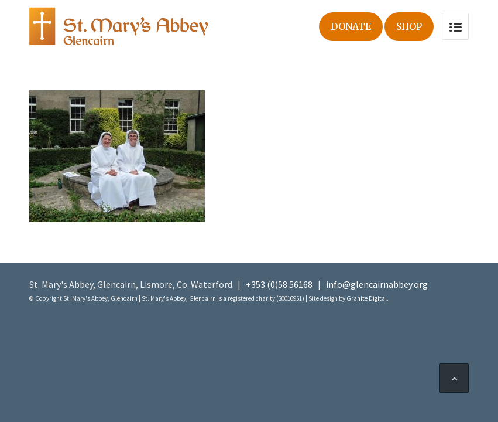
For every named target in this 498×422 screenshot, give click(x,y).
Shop (409, 26)
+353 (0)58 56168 (279, 284)
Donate (351, 26)
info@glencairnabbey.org (377, 284)
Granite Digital (366, 298)
